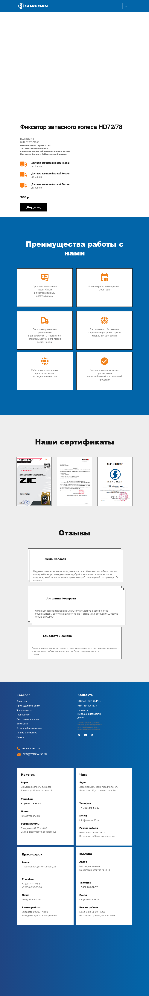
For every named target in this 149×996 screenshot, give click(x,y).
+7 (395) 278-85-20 (89, 808)
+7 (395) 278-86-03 (31, 803)
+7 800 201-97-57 (88, 887)
